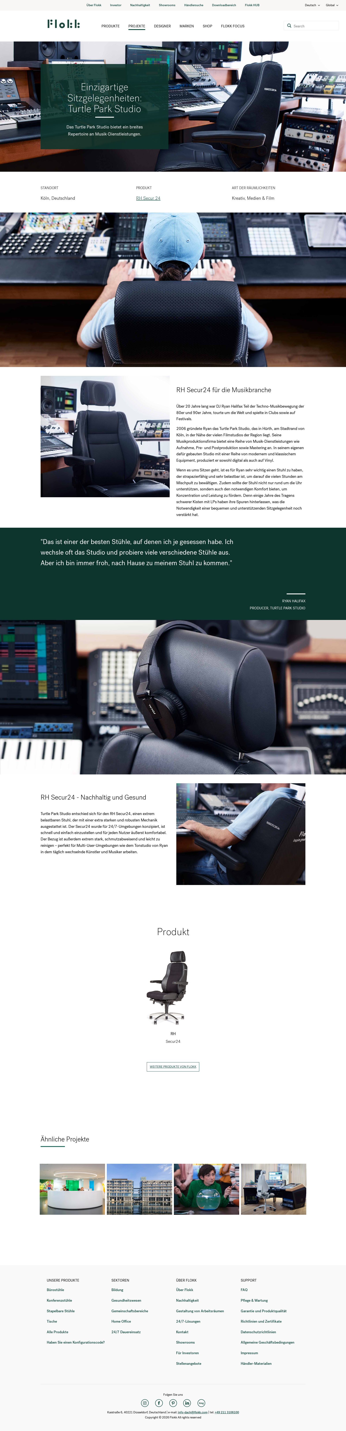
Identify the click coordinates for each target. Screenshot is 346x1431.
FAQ (244, 1290)
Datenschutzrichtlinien (258, 1332)
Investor (115, 5)
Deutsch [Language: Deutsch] (313, 5)
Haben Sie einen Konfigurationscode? (76, 1342)
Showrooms (167, 5)
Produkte (111, 26)
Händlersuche (193, 5)
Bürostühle (55, 1290)
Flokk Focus (232, 26)
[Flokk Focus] (201, 1403)
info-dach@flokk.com (193, 1412)
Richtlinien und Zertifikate (261, 1321)
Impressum (249, 1353)
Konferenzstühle (59, 1300)
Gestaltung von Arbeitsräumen (200, 1311)
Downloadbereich (224, 5)
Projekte (136, 26)
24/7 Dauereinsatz (126, 1332)
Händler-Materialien (256, 1363)
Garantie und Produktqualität (264, 1311)
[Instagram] (144, 1403)
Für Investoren (187, 1353)
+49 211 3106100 (227, 1412)
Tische (52, 1321)
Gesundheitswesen (126, 1300)
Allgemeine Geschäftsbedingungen (267, 1342)
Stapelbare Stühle (61, 1311)
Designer (162, 26)
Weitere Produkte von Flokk (173, 1067)
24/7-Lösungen (188, 1321)
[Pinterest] (173, 1403)
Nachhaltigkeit (140, 5)
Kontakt (182, 1332)
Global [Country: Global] (332, 5)
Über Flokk (93, 5)
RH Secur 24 (148, 198)
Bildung (117, 1290)
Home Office (121, 1321)
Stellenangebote (188, 1363)
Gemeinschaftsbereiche (129, 1311)
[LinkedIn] (187, 1403)
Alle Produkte (57, 1332)
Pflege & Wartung (254, 1300)
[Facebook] (159, 1403)
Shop (207, 26)
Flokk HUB (252, 5)
